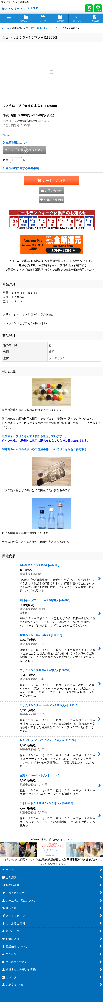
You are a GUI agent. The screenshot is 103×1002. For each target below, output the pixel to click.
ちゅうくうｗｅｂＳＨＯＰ (20, 8)
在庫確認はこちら (15, 142)
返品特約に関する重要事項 (21, 168)
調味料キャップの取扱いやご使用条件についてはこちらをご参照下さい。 (47, 449)
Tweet (7, 135)
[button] (8, 18)
